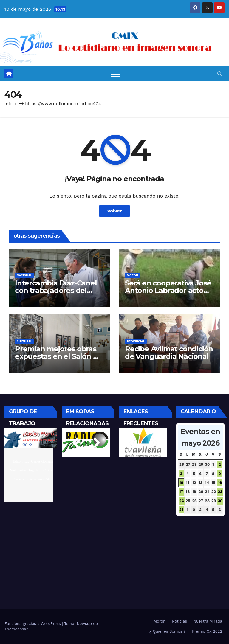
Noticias (179, 621)
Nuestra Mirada (208, 621)
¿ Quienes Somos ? (167, 631)
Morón (132, 275)
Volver (114, 211)
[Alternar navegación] (115, 74)
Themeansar (16, 629)
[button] (219, 74)
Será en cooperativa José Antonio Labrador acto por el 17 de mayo (168, 290)
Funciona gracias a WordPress (33, 623)
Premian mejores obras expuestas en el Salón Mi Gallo (58, 356)
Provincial (136, 341)
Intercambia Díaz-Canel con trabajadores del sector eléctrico (56, 290)
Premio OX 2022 (207, 631)
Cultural (24, 341)
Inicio (10, 103)
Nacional (24, 275)
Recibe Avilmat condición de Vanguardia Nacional (169, 352)
